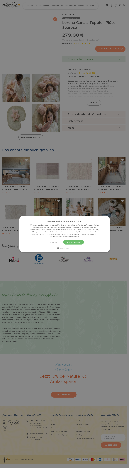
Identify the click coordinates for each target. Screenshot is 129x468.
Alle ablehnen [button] (53, 242)
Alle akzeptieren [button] (73, 242)
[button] (64, 248)
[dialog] (64, 234)
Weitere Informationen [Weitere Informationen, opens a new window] (71, 237)
